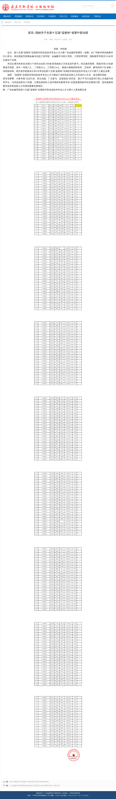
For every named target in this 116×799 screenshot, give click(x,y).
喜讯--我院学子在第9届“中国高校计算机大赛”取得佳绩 (29, 782)
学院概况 (18, 16)
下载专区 (97, 16)
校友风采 (86, 16)
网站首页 (7, 16)
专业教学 (52, 16)
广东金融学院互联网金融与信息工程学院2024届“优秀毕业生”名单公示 (35, 785)
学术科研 (41, 16)
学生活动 (27, 22)
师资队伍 (29, 16)
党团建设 (74, 16)
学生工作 (63, 16)
